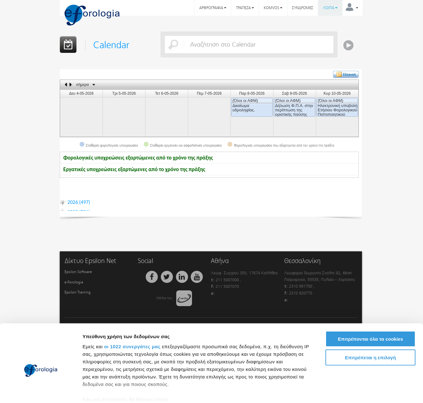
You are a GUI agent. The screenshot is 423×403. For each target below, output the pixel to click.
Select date (93, 84)
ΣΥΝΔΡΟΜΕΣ (302, 8)
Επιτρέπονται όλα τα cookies (370, 306)
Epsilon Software (78, 272)
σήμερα (82, 84)
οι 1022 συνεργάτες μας (132, 313)
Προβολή (357, 390)
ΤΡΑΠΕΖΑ (245, 8)
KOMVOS (273, 8)
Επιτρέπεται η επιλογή (370, 324)
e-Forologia (74, 282)
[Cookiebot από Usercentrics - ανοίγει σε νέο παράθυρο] (40, 390)
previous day (66, 84)
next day (71, 84)
